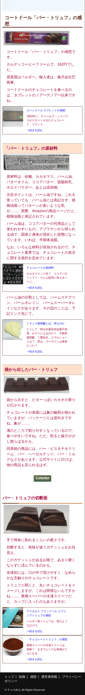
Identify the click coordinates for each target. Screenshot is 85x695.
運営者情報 (49, 676)
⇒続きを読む (35, 130)
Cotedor (42, 478)
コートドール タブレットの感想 (46, 110)
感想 (33, 676)
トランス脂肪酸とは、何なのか (46, 323)
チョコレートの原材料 (40, 267)
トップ (9, 676)
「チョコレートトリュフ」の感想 (47, 639)
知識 (22, 676)
